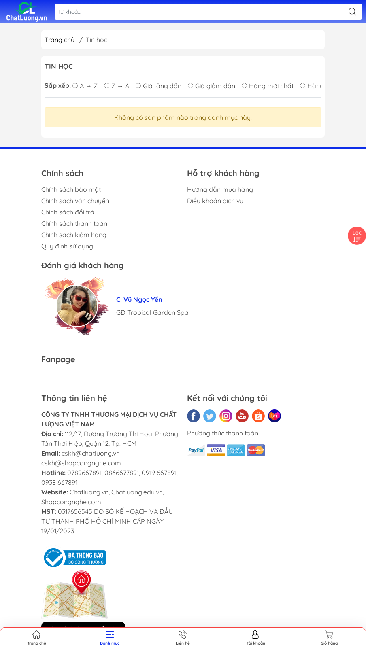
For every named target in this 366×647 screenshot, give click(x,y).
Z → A (116, 86)
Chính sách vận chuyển (75, 201)
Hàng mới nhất (268, 86)
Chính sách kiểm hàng (73, 235)
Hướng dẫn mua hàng (220, 189)
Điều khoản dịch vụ (215, 201)
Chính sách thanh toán (74, 223)
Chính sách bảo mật (71, 189)
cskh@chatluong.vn (91, 453)
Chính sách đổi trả (67, 212)
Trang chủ (59, 40)
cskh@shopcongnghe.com (81, 463)
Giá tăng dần (158, 86)
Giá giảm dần (211, 86)
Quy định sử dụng (67, 246)
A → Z (85, 86)
